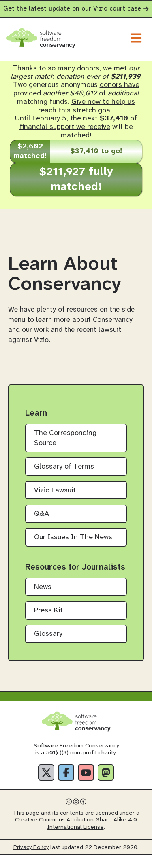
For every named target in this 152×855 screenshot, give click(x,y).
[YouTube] (86, 772)
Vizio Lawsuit (55, 490)
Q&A (41, 514)
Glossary (48, 634)
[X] (46, 772)
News (42, 587)
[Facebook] (66, 772)
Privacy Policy (31, 847)
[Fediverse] (106, 772)
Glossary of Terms (64, 467)
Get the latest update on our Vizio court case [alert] (76, 8)
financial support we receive (64, 127)
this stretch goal (85, 110)
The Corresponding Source (65, 438)
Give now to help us (103, 102)
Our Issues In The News (73, 537)
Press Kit (48, 610)
